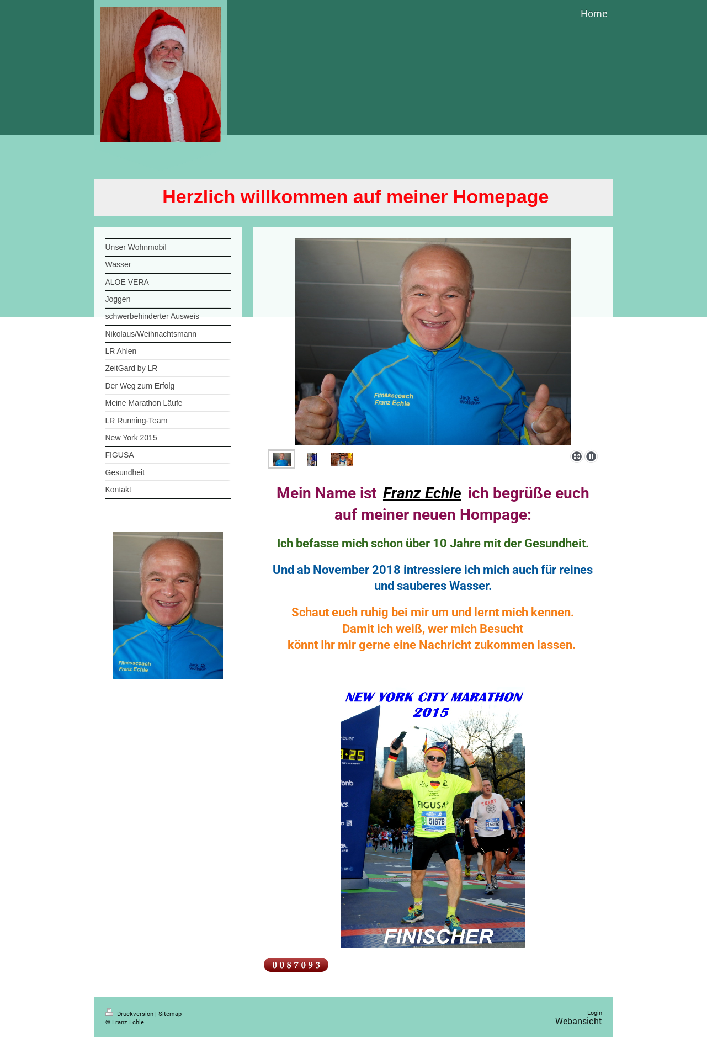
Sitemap (170, 1013)
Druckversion (130, 1013)
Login (594, 1012)
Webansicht (578, 1021)
